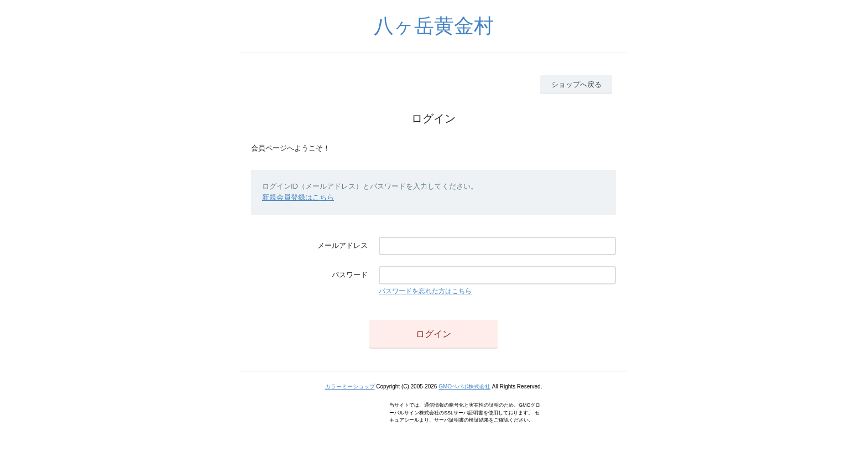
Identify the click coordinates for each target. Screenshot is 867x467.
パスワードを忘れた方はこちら (425, 291)
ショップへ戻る (576, 84)
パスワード (350, 275)
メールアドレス (342, 245)
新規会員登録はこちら (298, 197)
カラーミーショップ (350, 386)
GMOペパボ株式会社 (464, 386)
